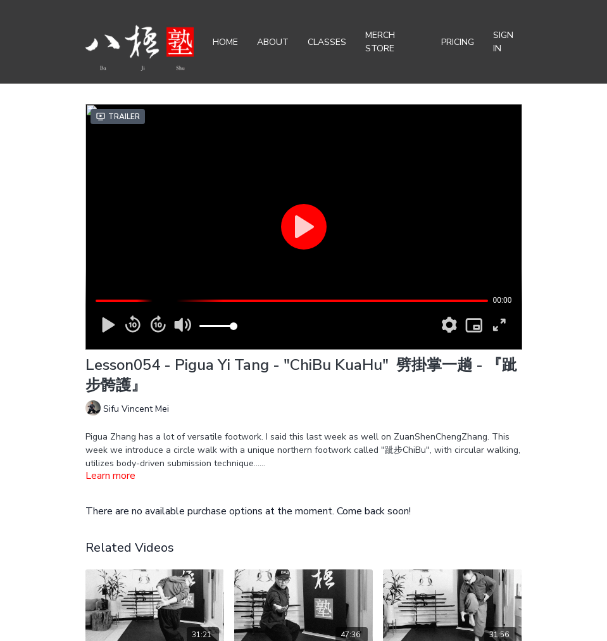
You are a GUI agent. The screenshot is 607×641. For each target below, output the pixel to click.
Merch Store (380, 41)
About (273, 42)
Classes (327, 42)
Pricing (457, 42)
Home (225, 42)
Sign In (503, 41)
